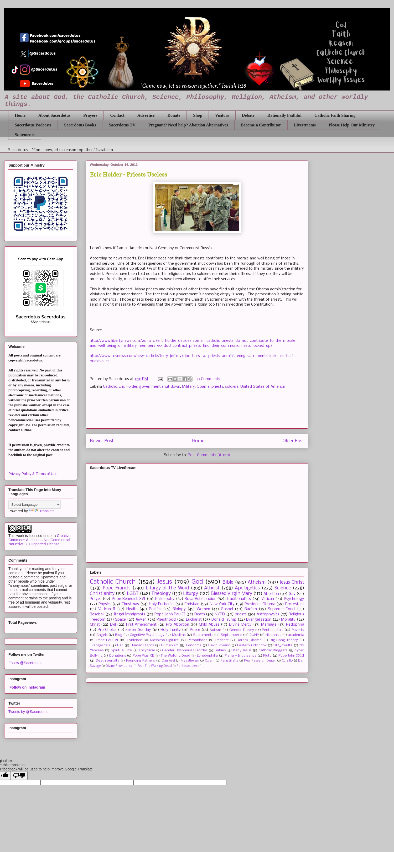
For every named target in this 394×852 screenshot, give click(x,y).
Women (203, 609)
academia (296, 635)
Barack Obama (249, 640)
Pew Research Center (260, 660)
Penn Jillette (229, 660)
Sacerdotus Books (80, 125)
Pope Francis (117, 588)
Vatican (267, 599)
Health (132, 609)
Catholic (110, 387)
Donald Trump (224, 619)
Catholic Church (113, 582)
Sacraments (203, 635)
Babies (220, 650)
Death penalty (107, 661)
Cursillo (287, 660)
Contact (117, 115)
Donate (173, 115)
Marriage (269, 624)
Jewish (141, 619)
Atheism (257, 582)
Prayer (95, 599)
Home (20, 115)
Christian (191, 604)
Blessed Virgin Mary (231, 593)
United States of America (262, 387)
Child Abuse (209, 624)
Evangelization (258, 619)
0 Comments (208, 379)
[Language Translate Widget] (34, 504)
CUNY (254, 635)
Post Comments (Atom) (209, 455)
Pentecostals (272, 630)
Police (195, 630)
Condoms (193, 645)
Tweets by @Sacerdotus (28, 712)
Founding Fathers (140, 661)
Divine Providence (119, 666)
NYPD (220, 614)
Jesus (164, 582)
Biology (179, 609)
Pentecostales (187, 666)
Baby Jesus (242, 650)
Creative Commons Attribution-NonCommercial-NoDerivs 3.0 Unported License (39, 540)
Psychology (294, 599)
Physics (104, 604)
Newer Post (102, 441)
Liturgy (190, 593)
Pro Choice (107, 630)
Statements (25, 134)
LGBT (133, 593)
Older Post (293, 441)
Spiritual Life (121, 650)
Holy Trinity (170, 630)
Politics (155, 609)
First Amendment (141, 624)
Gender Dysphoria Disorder (184, 650)
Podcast (222, 640)
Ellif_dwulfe (283, 645)
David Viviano (219, 645)
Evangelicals (100, 645)
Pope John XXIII (291, 656)
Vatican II (106, 609)
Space (120, 619)
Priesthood (166, 619)
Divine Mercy (240, 624)
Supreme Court (281, 609)
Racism (251, 609)
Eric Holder (128, 387)
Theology (161, 593)
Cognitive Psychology (147, 635)
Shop (197, 115)
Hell (120, 645)
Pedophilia (295, 624)
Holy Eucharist (161, 604)
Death (199, 614)
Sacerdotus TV (122, 125)
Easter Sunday (138, 630)
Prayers (90, 115)
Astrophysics (268, 614)
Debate (248, 115)
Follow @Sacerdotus (25, 663)
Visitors (222, 115)
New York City (222, 604)
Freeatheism (190, 660)
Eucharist (194, 619)
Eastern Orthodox (251, 645)
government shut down (159, 387)
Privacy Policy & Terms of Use (32, 474)
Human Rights (142, 645)
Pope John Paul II (169, 614)
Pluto (267, 656)
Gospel (227, 609)
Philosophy (164, 599)
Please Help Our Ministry (352, 125)
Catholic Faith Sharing (334, 115)
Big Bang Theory (284, 640)
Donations (117, 656)
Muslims (179, 635)
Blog (118, 635)
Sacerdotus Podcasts (33, 125)
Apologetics (247, 588)
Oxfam (210, 660)
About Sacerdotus (54, 115)
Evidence (134, 640)
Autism (215, 630)
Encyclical (147, 650)
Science (282, 588)
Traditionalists (238, 599)
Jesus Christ (292, 582)
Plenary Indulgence (240, 656)
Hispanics (273, 635)
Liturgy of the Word (167, 588)
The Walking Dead (175, 656)
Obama (203, 387)
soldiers (232, 387)
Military (188, 387)
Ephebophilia (207, 656)
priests (217, 387)
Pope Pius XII (143, 656)
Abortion (271, 594)
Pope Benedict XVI (129, 599)
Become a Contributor (261, 125)
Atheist (212, 588)
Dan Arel (168, 660)
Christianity (102, 593)
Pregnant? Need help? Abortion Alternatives (188, 125)
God (197, 582)
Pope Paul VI (107, 640)
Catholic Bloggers (273, 650)
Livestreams (305, 125)
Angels (102, 635)
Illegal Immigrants (129, 614)
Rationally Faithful (284, 115)
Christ (95, 624)
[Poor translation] (19, 775)
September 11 (231, 635)
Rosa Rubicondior (200, 599)
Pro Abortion (177, 624)
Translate (42, 511)
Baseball (97, 614)
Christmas (130, 604)
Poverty (298, 630)
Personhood (198, 640)
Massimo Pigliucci (165, 640)
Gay (292, 594)
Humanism (170, 645)
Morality (288, 619)
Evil (113, 624)
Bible (227, 582)
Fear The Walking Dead (154, 666)
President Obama (260, 604)
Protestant (294, 604)
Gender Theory (241, 630)
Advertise (146, 115)
